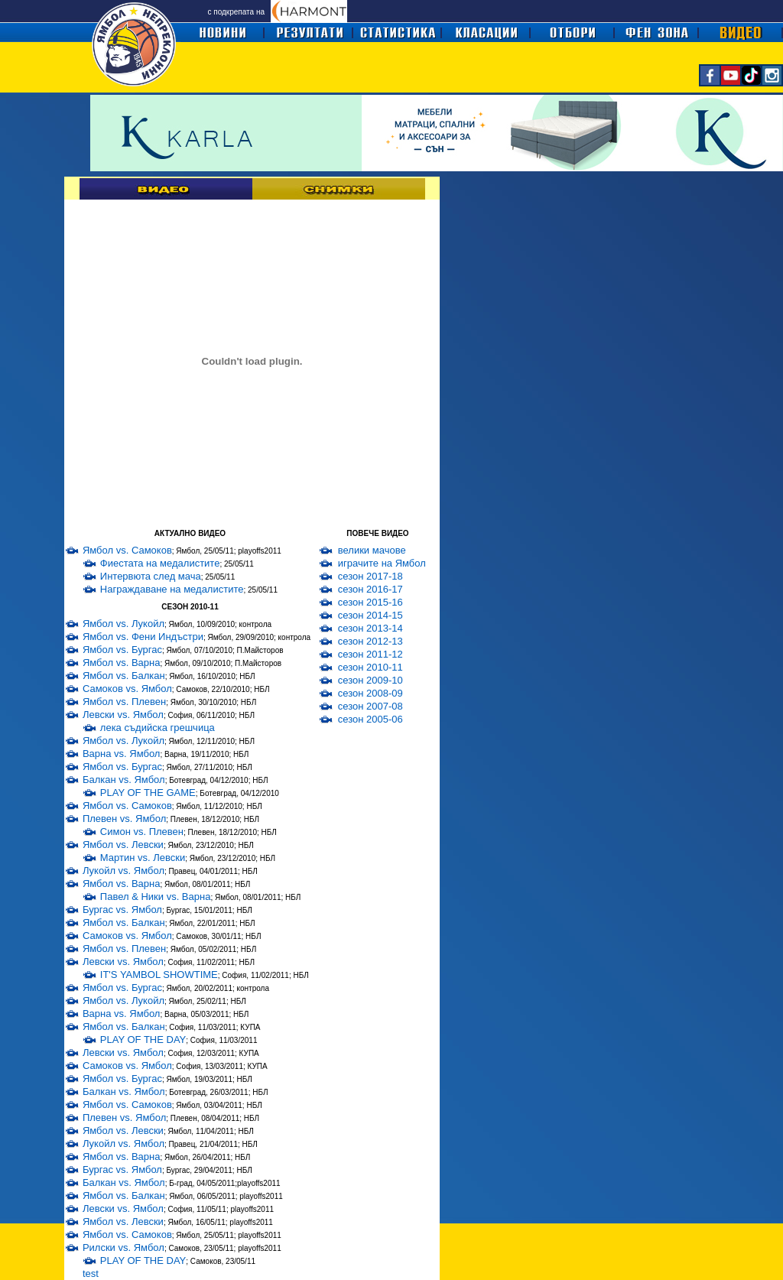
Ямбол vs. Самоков (127, 550)
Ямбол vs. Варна (122, 662)
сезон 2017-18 (370, 576)
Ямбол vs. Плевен (124, 701)
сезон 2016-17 (370, 589)
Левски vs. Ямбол (123, 714)
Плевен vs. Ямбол (124, 818)
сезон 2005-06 (370, 719)
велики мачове (372, 550)
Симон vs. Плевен (142, 831)
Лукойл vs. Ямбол (123, 870)
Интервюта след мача (150, 576)
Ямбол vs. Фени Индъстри (143, 636)
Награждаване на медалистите (172, 589)
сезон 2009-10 (370, 680)
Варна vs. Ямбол (122, 753)
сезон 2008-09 (370, 693)
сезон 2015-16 (370, 602)
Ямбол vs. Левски (123, 844)
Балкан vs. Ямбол (124, 779)
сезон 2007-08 (370, 706)
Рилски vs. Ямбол (123, 1247)
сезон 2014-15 (370, 615)
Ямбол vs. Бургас (122, 649)
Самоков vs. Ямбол (127, 688)
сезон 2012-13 (370, 641)
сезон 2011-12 (370, 654)
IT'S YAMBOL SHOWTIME (159, 974)
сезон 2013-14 (370, 628)
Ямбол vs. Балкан (124, 675)
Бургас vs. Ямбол (122, 909)
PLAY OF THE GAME (148, 792)
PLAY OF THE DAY (143, 1039)
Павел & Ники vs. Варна (155, 896)
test (91, 1273)
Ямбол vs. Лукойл (123, 623)
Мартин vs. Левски (142, 857)
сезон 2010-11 (370, 667)
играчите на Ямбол (382, 563)
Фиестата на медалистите (160, 563)
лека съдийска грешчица (157, 727)
